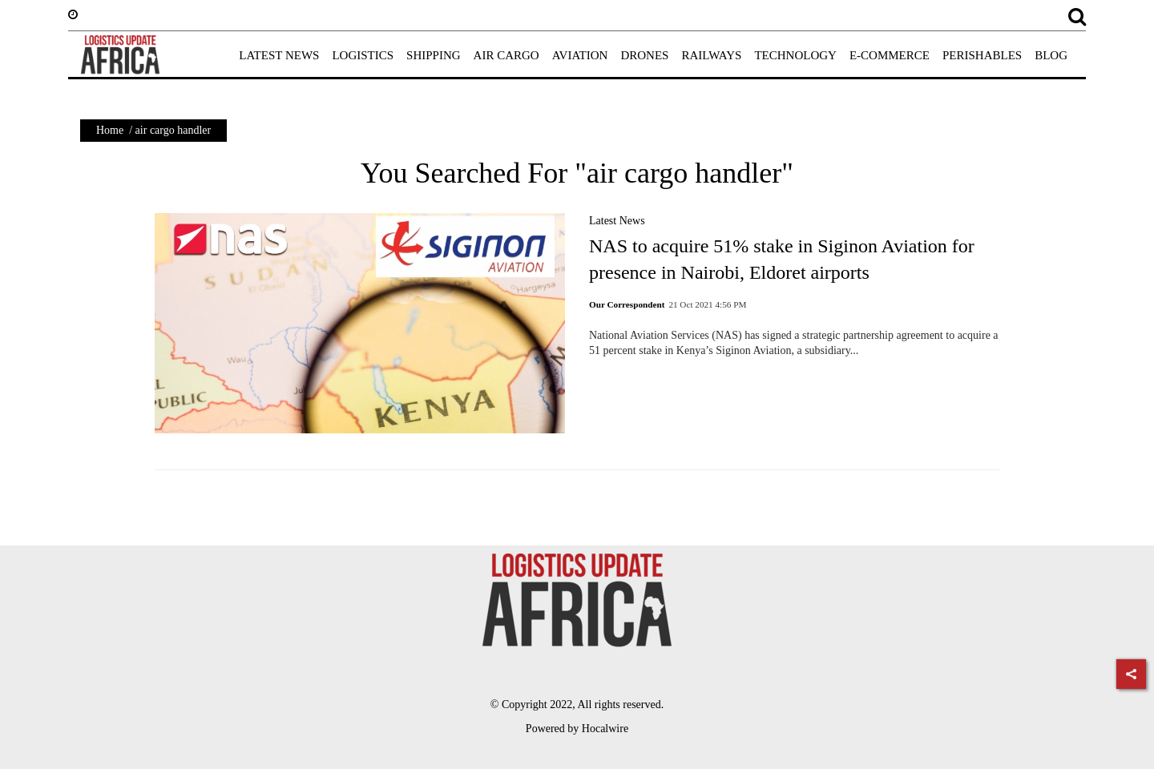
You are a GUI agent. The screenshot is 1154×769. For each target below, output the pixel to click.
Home (109, 130)
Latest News (617, 221)
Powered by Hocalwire (577, 729)
